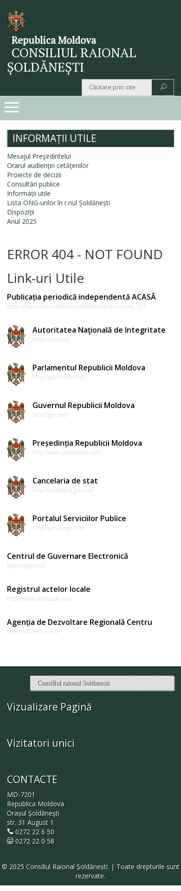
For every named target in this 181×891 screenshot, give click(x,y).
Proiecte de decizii (34, 174)
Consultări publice (33, 184)
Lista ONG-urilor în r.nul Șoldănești (58, 202)
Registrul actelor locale (48, 589)
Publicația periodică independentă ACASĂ (81, 297)
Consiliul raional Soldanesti (73, 682)
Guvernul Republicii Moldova (83, 405)
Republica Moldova (54, 40)
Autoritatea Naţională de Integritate (99, 330)
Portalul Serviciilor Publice (79, 518)
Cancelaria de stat (65, 481)
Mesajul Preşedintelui (39, 156)
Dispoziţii (20, 212)
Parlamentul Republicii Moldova (88, 367)
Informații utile (29, 193)
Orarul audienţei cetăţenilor (48, 165)
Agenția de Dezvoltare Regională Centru (79, 622)
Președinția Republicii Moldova (87, 443)
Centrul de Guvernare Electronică (67, 556)
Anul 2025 (22, 221)
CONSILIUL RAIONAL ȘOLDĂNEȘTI (71, 59)
